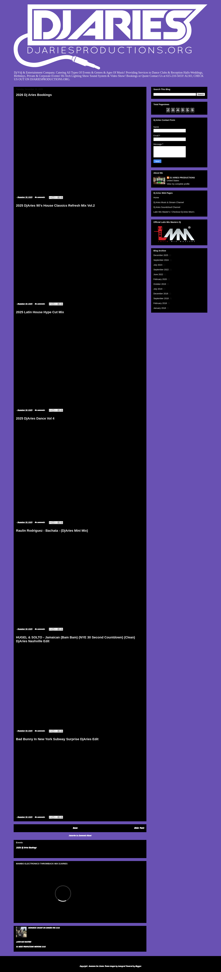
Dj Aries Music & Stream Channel (168, 202)
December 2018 (160, 293)
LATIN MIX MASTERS (23, 942)
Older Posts (139, 828)
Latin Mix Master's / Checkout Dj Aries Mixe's (173, 212)
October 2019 (159, 284)
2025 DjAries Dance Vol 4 (35, 418)
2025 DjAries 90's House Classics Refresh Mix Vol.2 (55, 205)
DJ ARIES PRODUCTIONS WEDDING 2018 (31, 946)
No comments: (40, 197)
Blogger (138, 966)
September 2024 (161, 260)
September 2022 (161, 269)
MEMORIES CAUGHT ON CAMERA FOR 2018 (44, 928)
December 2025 (160, 255)
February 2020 (160, 279)
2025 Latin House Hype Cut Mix (40, 312)
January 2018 (159, 308)
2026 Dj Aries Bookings (34, 95)
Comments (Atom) (85, 835)
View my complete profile (178, 184)
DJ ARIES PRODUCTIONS (182, 177)
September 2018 (161, 298)
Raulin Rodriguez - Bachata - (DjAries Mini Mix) (52, 530)
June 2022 (158, 274)
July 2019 (157, 289)
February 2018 (160, 303)
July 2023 (157, 265)
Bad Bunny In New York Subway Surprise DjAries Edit (57, 739)
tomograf (121, 966)
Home (75, 828)
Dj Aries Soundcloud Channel (166, 207)
